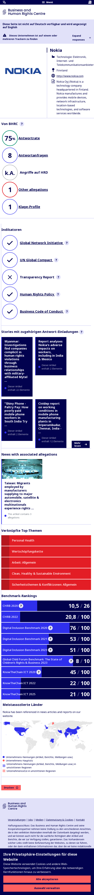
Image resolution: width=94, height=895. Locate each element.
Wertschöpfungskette (27, 551)
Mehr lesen (80, 444)
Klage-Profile (29, 206)
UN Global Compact (36, 260)
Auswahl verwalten (47, 888)
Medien (39, 819)
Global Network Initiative (42, 243)
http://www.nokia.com (69, 76)
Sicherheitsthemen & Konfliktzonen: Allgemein (44, 584)
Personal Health (23, 540)
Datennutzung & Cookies (59, 819)
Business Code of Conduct (42, 311)
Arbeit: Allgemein (24, 562)
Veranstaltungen (17, 819)
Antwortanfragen (33, 155)
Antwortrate (29, 138)
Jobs (30, 819)
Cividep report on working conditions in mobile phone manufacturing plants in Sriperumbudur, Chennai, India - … (49, 417)
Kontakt (80, 819)
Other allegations (33, 189)
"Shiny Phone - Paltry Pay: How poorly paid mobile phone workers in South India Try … (16, 414)
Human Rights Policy (37, 294)
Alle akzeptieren (47, 879)
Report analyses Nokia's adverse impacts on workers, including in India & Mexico (50, 350)
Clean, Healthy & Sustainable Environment (41, 573)
